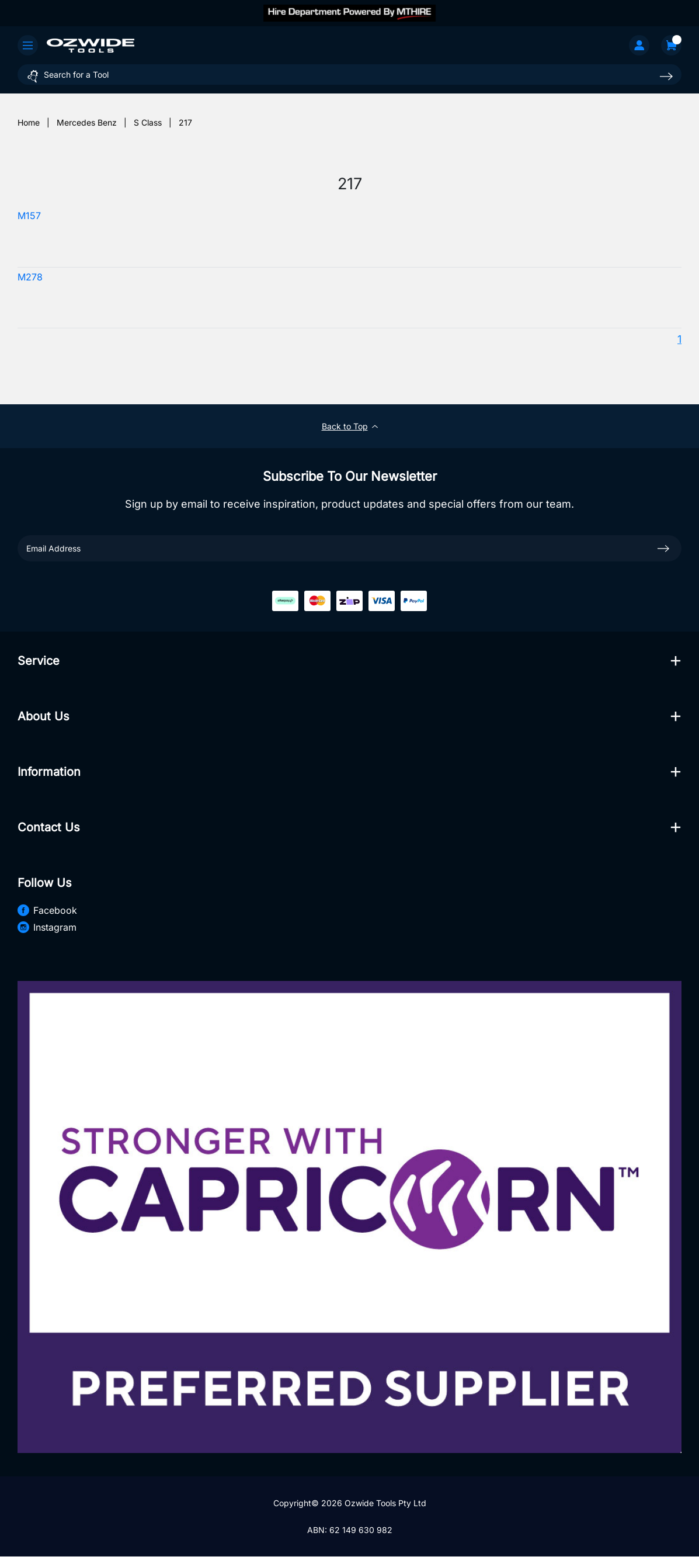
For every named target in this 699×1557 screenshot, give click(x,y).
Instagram (47, 927)
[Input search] (349, 74)
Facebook (47, 910)
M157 (29, 215)
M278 (30, 277)
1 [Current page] (679, 339)
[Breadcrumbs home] (29, 122)
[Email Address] (349, 548)
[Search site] (666, 76)
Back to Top (350, 426)
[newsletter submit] (663, 548)
